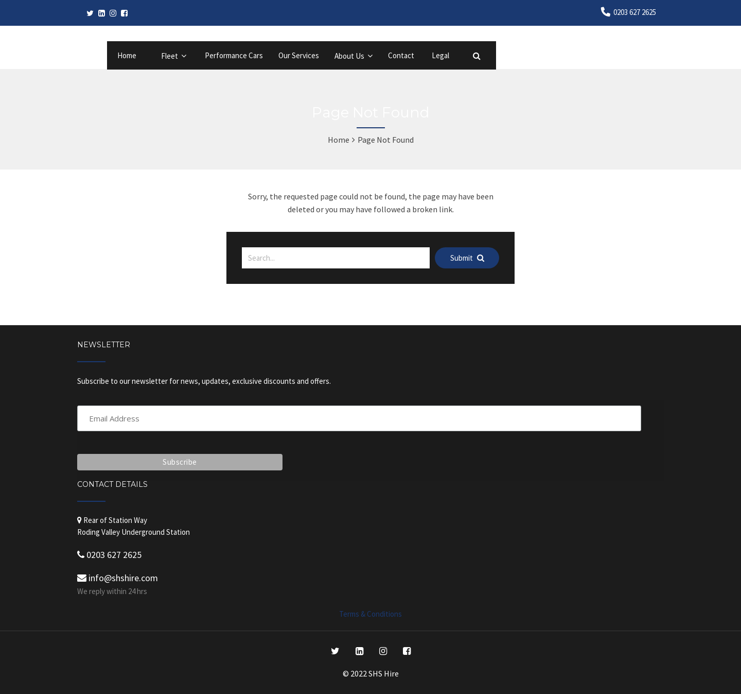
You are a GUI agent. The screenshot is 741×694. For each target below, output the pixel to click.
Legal (440, 55)
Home (126, 55)
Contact (401, 55)
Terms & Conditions (370, 614)
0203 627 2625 (634, 12)
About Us (349, 56)
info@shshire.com (117, 578)
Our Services (298, 55)
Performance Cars (234, 55)
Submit (467, 258)
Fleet (169, 56)
